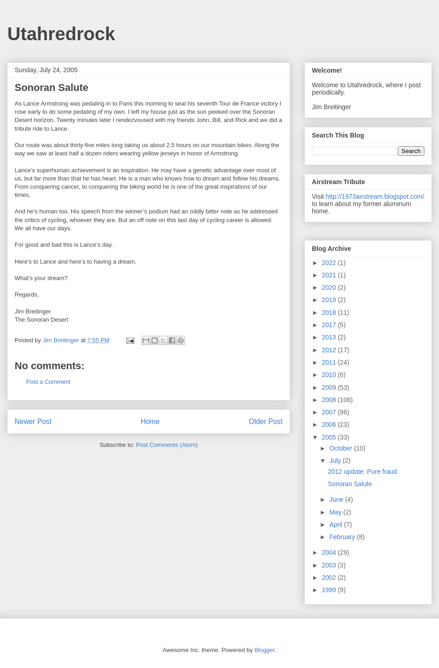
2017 (330, 325)
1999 (330, 590)
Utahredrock (61, 34)
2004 (330, 552)
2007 (330, 412)
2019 (330, 299)
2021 (330, 275)
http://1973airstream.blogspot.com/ (375, 196)
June (337, 499)
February (343, 537)
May (336, 512)
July (336, 460)
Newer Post (33, 421)
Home (150, 421)
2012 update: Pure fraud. (363, 471)
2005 (330, 437)
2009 (330, 387)
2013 (330, 337)
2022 (330, 262)
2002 (330, 577)
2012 (330, 350)
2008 (330, 399)
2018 (330, 312)
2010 (330, 374)
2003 (330, 565)
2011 (330, 362)
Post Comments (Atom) (167, 444)
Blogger (264, 650)
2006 (330, 424)
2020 (330, 287)
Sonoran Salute (350, 484)
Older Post (266, 421)
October (341, 448)
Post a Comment (48, 381)
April (336, 524)
